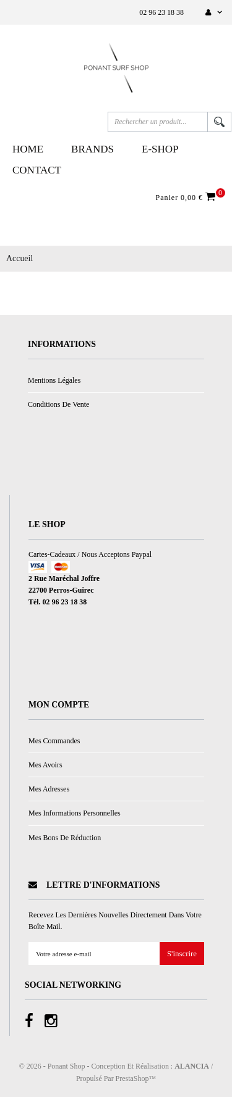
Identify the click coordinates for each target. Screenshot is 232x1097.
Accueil (19, 258)
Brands (92, 149)
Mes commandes (54, 740)
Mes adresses (48, 789)
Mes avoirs (45, 765)
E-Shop (160, 149)
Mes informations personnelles (74, 813)
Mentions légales (54, 380)
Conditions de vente (58, 404)
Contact (36, 170)
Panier (187, 196)
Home (27, 149)
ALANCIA (191, 1066)
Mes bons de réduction (64, 837)
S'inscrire (182, 954)
